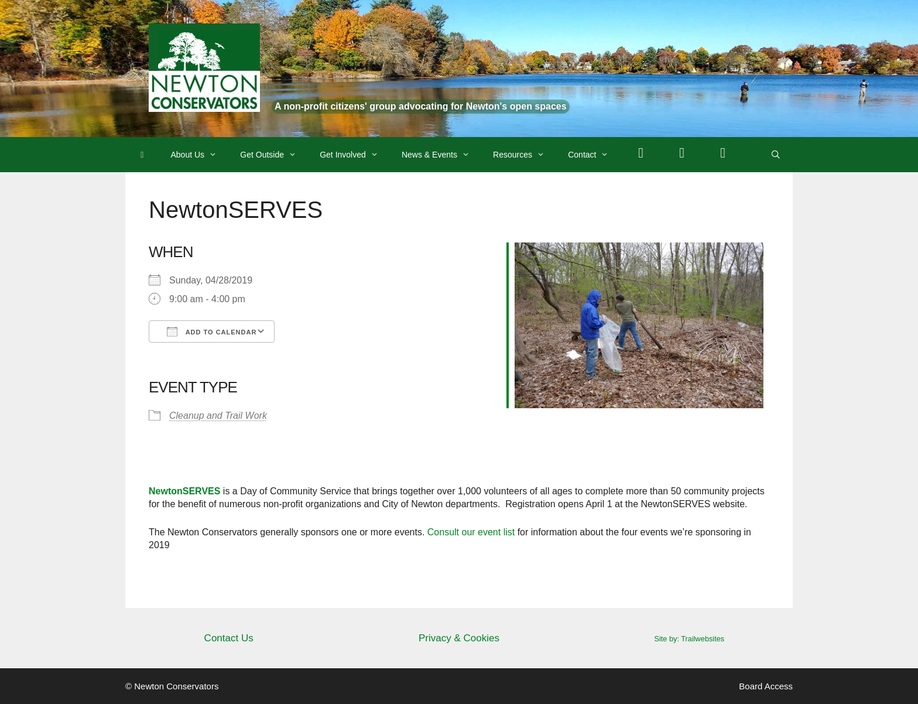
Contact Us (229, 638)
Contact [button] (594, 154)
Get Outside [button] (274, 154)
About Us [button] (200, 154)
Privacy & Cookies (459, 638)
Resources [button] (524, 154)
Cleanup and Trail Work (218, 416)
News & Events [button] (441, 154)
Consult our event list (471, 532)
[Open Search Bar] (776, 154)
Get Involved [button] (355, 154)
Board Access (766, 686)
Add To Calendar (211, 331)
